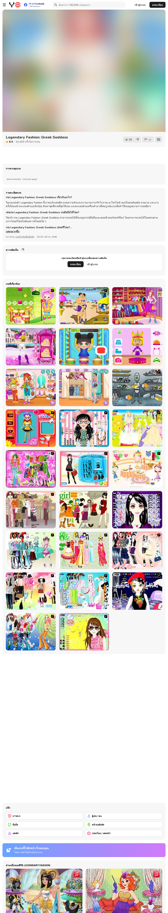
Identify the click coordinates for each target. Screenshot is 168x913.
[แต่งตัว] (44, 833)
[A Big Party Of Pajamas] (84, 591)
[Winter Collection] (31, 550)
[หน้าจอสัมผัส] (123, 824)
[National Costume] (84, 550)
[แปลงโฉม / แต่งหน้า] (123, 833)
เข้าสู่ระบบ (140, 4)
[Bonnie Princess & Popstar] (31, 346)
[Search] (55, 5)
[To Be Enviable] (84, 631)
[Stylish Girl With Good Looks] (137, 591)
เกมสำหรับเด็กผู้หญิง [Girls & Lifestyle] (24, 236)
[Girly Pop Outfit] (84, 387)
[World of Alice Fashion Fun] (137, 346)
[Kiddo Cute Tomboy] (31, 387)
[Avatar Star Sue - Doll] (31, 428)
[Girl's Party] (137, 469)
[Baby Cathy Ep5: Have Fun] (84, 346)
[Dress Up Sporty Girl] (137, 550)
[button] (13, 231)
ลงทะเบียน (157, 4)
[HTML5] (44, 816)
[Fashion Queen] (84, 469)
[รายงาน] (148, 139)
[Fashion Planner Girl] (137, 306)
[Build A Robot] (137, 387)
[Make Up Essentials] (137, 509)
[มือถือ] (44, 824)
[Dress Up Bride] (137, 428)
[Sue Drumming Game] (31, 306)
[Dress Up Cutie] (84, 428)
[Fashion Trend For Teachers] (31, 509)
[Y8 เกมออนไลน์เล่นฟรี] (14, 4)
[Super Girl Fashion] (84, 509)
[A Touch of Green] (31, 469)
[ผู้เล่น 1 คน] (123, 816)
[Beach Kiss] (84, 306)
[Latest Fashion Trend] (31, 631)
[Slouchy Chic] (31, 591)
